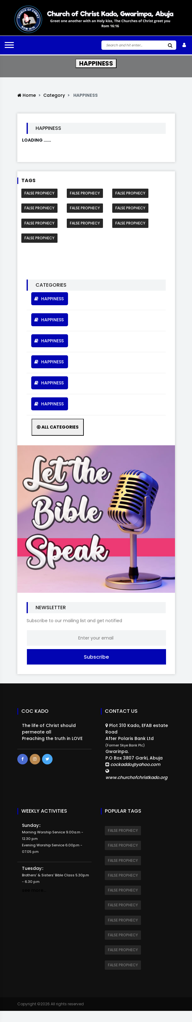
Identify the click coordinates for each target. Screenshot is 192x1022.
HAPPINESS (49, 298)
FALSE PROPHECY (39, 193)
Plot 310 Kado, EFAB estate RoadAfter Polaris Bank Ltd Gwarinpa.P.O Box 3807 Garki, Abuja (137, 751)
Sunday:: (52, 838)
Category (54, 95)
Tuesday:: (55, 874)
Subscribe (96, 656)
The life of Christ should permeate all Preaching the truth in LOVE (52, 731)
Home (26, 95)
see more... (34, 890)
